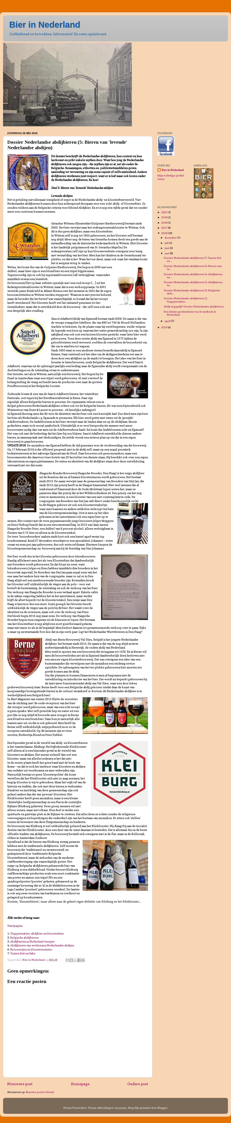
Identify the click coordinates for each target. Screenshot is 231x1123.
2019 (164, 217)
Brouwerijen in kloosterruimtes (31, 949)
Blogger (162, 1107)
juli (167, 242)
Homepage (80, 1084)
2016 (164, 233)
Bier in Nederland (44, 24)
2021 (164, 212)
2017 (164, 227)
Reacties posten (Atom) (40, 1092)
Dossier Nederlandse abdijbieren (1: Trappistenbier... (185, 300)
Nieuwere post (20, 1084)
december (171, 237)
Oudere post (137, 1084)
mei (167, 253)
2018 (164, 222)
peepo (123, 1107)
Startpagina (14, 925)
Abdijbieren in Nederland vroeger (32, 941)
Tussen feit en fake (22, 953)
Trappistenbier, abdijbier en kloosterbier (37, 933)
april (168, 321)
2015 (164, 327)
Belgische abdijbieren (24, 937)
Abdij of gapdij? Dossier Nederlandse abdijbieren (194, 306)
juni (167, 248)
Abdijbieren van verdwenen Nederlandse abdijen (42, 945)
